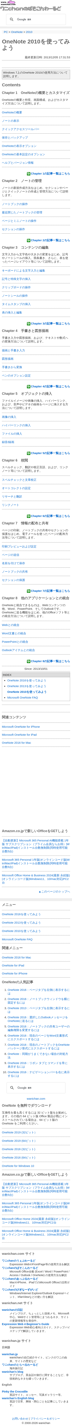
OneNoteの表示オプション (19, 145)
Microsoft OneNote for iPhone (21, 726)
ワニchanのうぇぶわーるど (18, 1260)
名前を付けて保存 (13, 563)
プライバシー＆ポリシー (45, 1418)
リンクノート (10, 504)
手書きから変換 (12, 367)
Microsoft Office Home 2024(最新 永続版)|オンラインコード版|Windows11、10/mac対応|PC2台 (36, 1220)
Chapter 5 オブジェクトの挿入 (27, 394)
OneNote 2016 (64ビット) (18, 1157)
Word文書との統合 (14, 633)
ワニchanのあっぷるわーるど (20, 1278)
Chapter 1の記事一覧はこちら (50, 173)
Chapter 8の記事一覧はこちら (50, 661)
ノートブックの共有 (15, 571)
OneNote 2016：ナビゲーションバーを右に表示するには (39, 1073)
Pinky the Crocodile (15, 1391)
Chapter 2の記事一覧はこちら (50, 240)
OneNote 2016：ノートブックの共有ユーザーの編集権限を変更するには (39, 1028)
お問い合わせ (20, 1418)
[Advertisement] (36, 790)
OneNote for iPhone (14, 973)
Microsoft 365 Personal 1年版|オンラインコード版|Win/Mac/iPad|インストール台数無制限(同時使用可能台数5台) (36, 863)
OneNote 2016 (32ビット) (18, 1149)
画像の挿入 (9, 416)
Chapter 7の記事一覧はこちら (50, 590)
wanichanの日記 (12, 1309)
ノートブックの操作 (15, 204)
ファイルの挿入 (12, 433)
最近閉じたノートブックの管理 (22, 212)
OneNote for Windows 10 (18, 1165)
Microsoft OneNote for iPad (19, 734)
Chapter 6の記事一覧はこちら (50, 516)
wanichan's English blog (18, 1398)
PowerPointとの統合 (15, 641)
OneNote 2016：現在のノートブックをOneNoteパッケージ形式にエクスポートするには (39, 1046)
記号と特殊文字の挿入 (16, 278)
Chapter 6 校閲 (15, 460)
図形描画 (7, 358)
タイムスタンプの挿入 (16, 304)
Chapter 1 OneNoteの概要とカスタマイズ (36, 93)
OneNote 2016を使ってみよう (26, 680)
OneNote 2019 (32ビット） (19, 1132)
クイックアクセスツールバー (20, 129)
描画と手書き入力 (13, 350)
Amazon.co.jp (13, 831)
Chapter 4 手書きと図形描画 (25, 331)
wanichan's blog (12, 1371)
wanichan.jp (10, 1354)
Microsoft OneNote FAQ (22, 697)
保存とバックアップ (15, 137)
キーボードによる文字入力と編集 (23, 270)
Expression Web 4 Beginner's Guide (25, 1324)
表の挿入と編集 (12, 312)
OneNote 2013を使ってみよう (26, 686)
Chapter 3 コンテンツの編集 (25, 247)
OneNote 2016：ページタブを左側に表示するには (39, 991)
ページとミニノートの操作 (19, 220)
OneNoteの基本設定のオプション (23, 154)
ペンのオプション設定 (16, 375)
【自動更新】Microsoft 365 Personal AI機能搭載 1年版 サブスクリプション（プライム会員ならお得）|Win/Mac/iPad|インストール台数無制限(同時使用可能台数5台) (36, 846)
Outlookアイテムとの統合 (18, 650)
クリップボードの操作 (16, 287)
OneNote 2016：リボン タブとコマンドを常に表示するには (38, 1064)
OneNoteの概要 (12, 112)
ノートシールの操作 (15, 295)
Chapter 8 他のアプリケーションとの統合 (35, 598)
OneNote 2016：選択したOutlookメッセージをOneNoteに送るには (38, 1019)
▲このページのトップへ (54, 891)
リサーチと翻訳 (12, 496)
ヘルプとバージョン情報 (18, 162)
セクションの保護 (13, 580)
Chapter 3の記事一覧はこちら (50, 323)
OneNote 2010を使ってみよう (27, 691)
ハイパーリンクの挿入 (16, 425)
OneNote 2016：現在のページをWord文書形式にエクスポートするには (38, 1037)
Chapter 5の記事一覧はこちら (50, 453)
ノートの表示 (10, 120)
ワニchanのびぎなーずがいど (20, 1289)
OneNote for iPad (13, 965)
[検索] (35, 19)
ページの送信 (10, 554)
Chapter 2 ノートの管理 (22, 181)
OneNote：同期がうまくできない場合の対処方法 (38, 1055)
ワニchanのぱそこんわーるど (20, 1267)
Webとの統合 (10, 625)
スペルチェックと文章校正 (19, 479)
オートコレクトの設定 (16, 488)
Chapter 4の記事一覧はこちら (50, 386)
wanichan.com (36, 1098)
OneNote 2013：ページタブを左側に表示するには (39, 1009)
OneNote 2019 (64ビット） (19, 1140)
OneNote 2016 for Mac (16, 742)
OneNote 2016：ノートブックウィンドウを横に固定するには (39, 1000)
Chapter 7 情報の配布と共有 (25, 523)
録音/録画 (8, 442)
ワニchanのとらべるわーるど (20, 1364)
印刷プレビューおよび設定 (19, 546)
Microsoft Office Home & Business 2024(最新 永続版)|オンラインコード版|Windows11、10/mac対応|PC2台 (36, 879)
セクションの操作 (13, 229)
